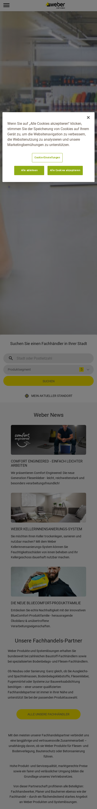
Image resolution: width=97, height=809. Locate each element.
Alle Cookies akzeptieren (65, 170)
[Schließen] (88, 117)
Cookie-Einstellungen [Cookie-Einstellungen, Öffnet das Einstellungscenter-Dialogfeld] (47, 157)
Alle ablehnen (29, 170)
